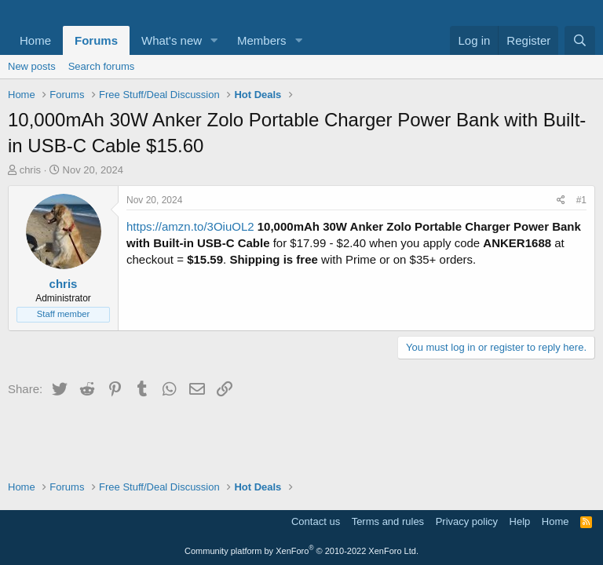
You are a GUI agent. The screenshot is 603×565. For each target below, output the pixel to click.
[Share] (561, 200)
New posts (32, 66)
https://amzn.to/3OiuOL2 (190, 226)
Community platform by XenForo (301, 551)
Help (520, 521)
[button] (214, 40)
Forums (96, 40)
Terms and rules (388, 521)
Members (262, 40)
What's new (171, 40)
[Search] (580, 40)
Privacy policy (467, 521)
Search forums (101, 66)
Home (35, 40)
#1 (581, 200)
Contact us (315, 521)
